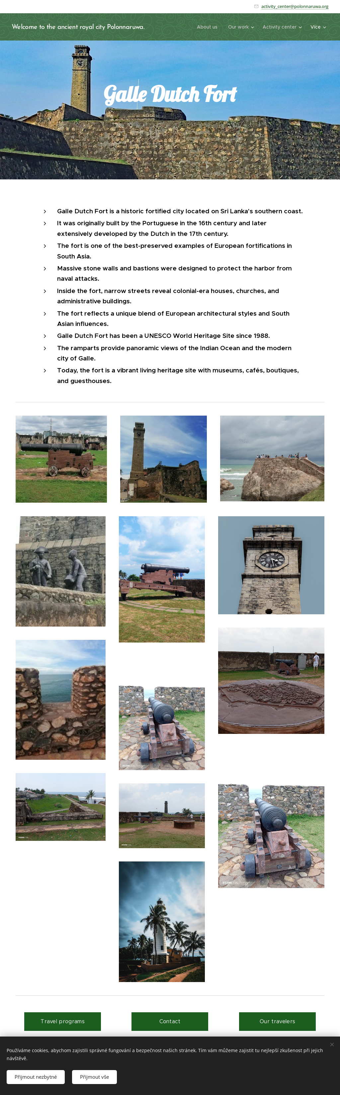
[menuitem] (209, 27)
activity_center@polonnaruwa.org (294, 6)
